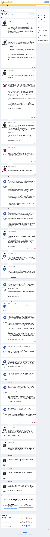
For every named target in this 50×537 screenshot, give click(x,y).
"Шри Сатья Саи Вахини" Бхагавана (6, 521)
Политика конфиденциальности (22, 534)
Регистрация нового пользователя (10, 508)
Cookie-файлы (30, 534)
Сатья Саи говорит (10, 14)
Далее (4, 17)
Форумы (8, 5)
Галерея (15, 5)
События (11, 5)
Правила (18, 5)
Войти (26, 507)
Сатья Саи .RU (3, 5)
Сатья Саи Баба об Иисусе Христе (6, 517)
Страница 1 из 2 (10, 17)
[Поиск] (40, 5)
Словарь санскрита (13, 277)
